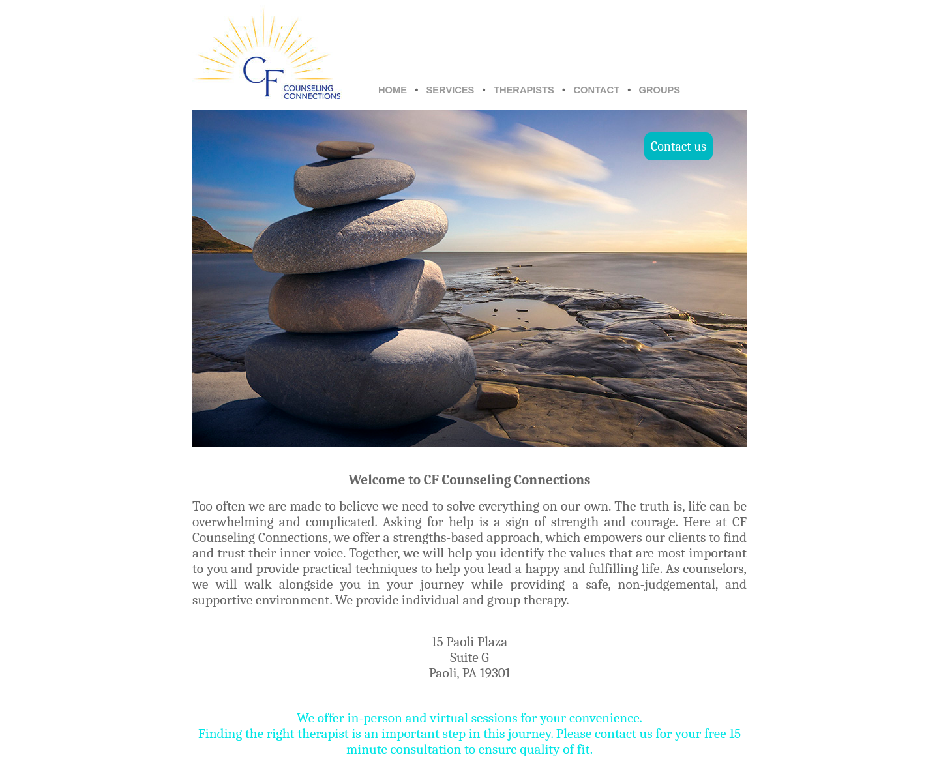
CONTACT (596, 90)
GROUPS (660, 90)
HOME (392, 90)
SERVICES (450, 90)
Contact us (678, 146)
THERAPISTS (524, 90)
